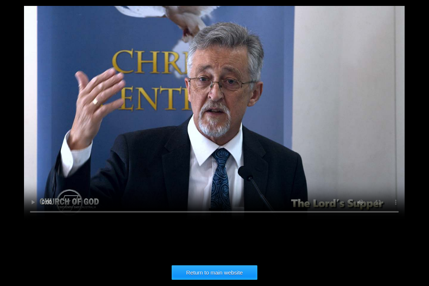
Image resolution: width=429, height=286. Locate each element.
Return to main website (214, 272)
